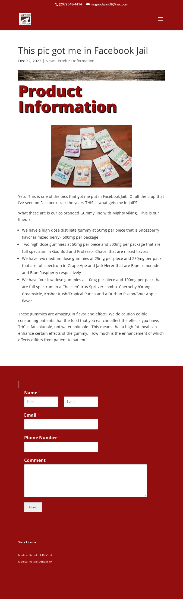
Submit (33, 507)
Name (32, 393)
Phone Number (42, 438)
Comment (35, 460)
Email (32, 415)
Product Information (76, 60)
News (51, 60)
